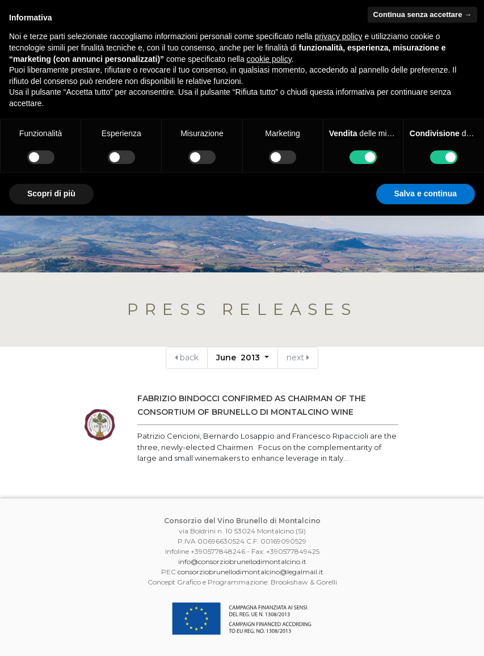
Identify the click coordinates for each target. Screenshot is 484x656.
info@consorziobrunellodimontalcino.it (242, 561)
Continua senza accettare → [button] (422, 14)
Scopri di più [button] (51, 193)
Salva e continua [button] (425, 193)
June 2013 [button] (239, 357)
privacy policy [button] (339, 36)
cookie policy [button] (269, 59)
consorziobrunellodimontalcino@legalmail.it (250, 571)
